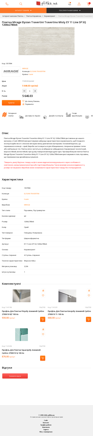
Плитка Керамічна (33, 16)
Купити (11, 102)
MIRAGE (25, 68)
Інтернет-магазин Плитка (13, 16)
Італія (31, 74)
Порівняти (29, 104)
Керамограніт (49, 16)
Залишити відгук (15, 376)
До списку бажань (32, 101)
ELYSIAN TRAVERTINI (37, 71)
